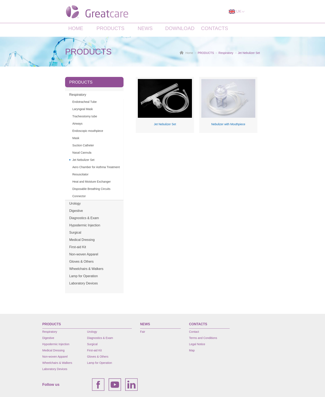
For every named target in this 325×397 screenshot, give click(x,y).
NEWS (145, 28)
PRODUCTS (110, 28)
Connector (79, 196)
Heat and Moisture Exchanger (91, 181)
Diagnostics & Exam (84, 218)
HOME (75, 28)
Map (192, 350)
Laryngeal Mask (82, 109)
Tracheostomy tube (84, 116)
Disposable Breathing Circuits (91, 189)
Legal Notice (197, 344)
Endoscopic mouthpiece (87, 130)
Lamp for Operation (83, 276)
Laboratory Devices (83, 283)
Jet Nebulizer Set (249, 53)
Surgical (75, 232)
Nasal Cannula (81, 152)
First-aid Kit (77, 247)
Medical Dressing (82, 240)
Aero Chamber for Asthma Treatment (96, 167)
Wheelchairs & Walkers (86, 269)
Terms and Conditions (203, 338)
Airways (77, 123)
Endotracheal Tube (84, 101)
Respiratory (225, 53)
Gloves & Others (81, 261)
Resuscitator (80, 174)
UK (237, 11)
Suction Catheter (83, 145)
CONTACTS (214, 28)
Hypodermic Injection (84, 225)
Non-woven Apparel (83, 254)
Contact (194, 331)
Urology (75, 203)
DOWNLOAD (179, 28)
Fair (142, 331)
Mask (75, 138)
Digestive (76, 210)
